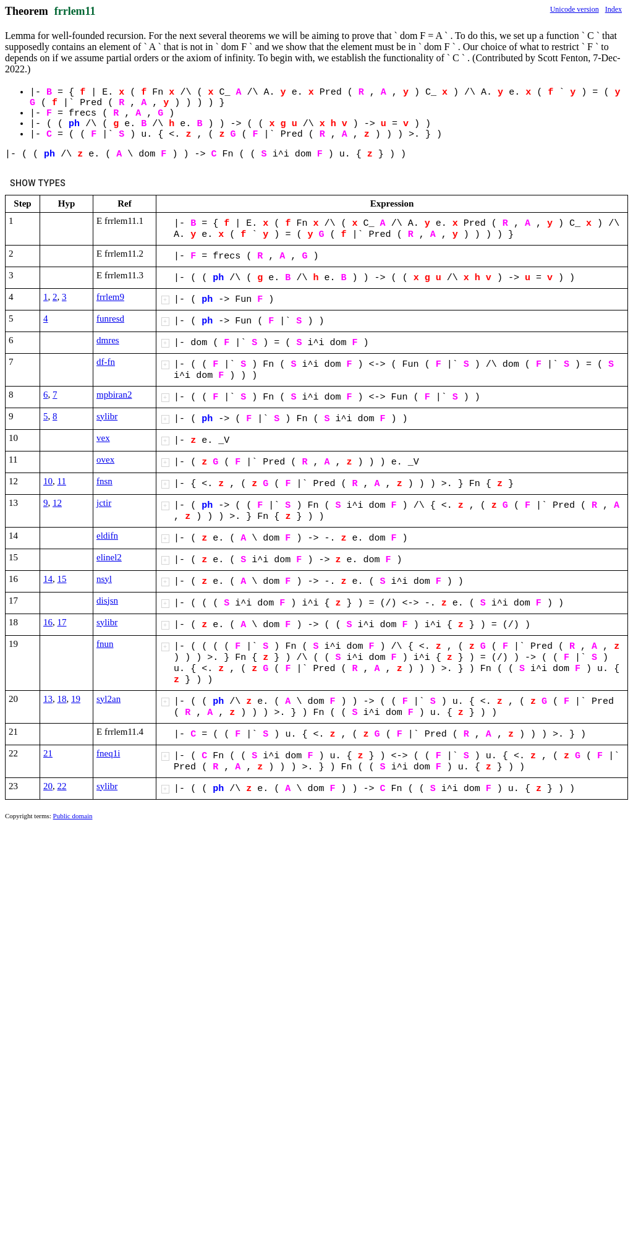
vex (103, 438)
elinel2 (109, 557)
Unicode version (574, 9)
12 (57, 503)
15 (62, 579)
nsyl (104, 579)
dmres (107, 340)
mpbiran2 (114, 395)
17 (62, 622)
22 (62, 786)
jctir (103, 503)
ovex (105, 459)
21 (48, 753)
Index (613, 9)
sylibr (106, 416)
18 (62, 699)
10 (48, 481)
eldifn (107, 536)
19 (75, 699)
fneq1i (108, 753)
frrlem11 (75, 11)
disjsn (107, 600)
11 (61, 481)
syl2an (108, 699)
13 (48, 699)
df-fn (105, 362)
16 (48, 622)
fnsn (104, 481)
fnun (105, 644)
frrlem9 (110, 297)
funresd (110, 318)
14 (48, 579)
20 (48, 786)
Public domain (73, 815)
